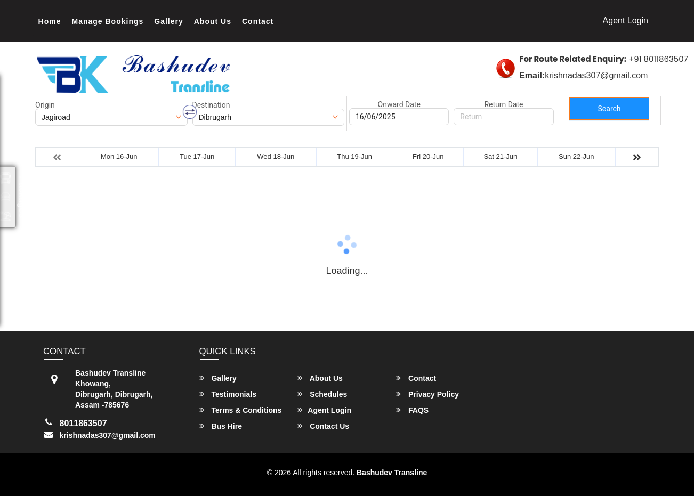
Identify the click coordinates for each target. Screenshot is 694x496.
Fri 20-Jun (428, 156)
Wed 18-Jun (275, 156)
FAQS (412, 409)
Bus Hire (220, 425)
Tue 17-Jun (197, 156)
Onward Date (399, 104)
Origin (45, 105)
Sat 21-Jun (500, 156)
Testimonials (227, 394)
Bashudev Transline (392, 472)
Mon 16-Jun (119, 156)
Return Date (503, 104)
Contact (257, 21)
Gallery (168, 21)
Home (49, 21)
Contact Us (323, 425)
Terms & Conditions (240, 409)
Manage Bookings (108, 21)
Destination (211, 105)
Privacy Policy (427, 394)
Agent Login (625, 20)
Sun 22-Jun (576, 156)
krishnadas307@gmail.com (108, 435)
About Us (212, 21)
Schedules (322, 394)
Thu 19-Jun (354, 156)
